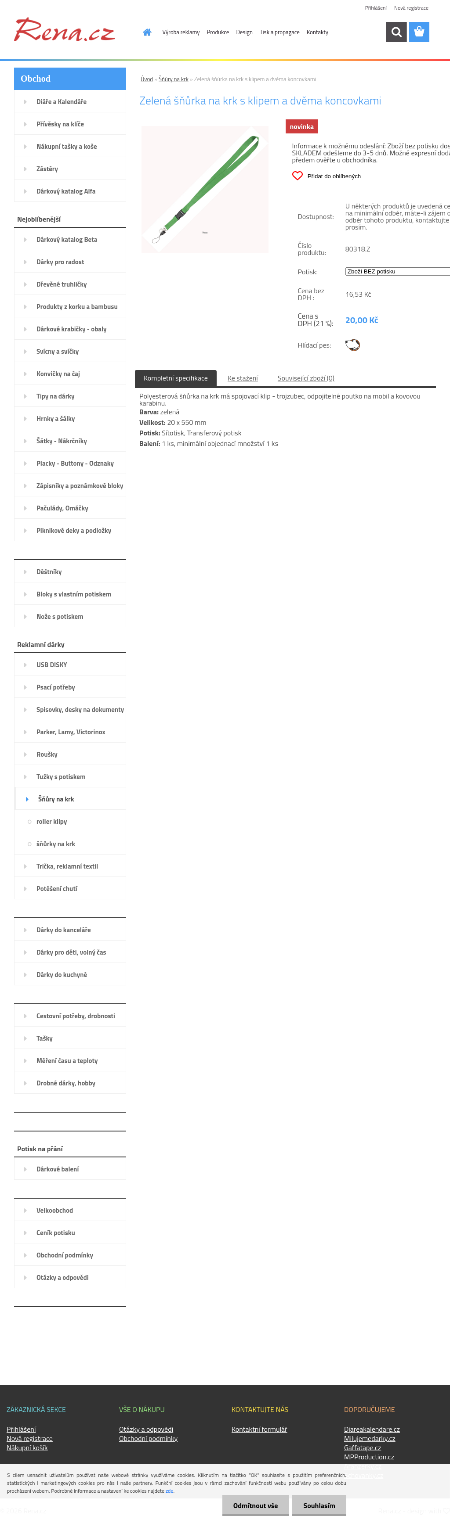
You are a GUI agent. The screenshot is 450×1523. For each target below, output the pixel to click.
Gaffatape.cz (362, 1447)
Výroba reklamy (181, 32)
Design (244, 32)
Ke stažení (243, 378)
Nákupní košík (27, 1447)
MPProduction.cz (369, 1456)
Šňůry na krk (174, 79)
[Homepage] (142, 32)
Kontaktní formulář (259, 1429)
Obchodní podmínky (148, 1438)
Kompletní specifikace (176, 378)
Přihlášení (376, 8)
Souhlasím (319, 1505)
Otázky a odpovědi (146, 1429)
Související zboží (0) (306, 378)
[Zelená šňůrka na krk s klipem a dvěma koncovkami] (205, 129)
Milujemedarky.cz (370, 1438)
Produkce (218, 32)
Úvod (147, 79)
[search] (396, 32)
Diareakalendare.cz (372, 1429)
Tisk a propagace (280, 32)
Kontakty (317, 32)
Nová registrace (411, 8)
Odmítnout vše (255, 1505)
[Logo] (64, 29)
